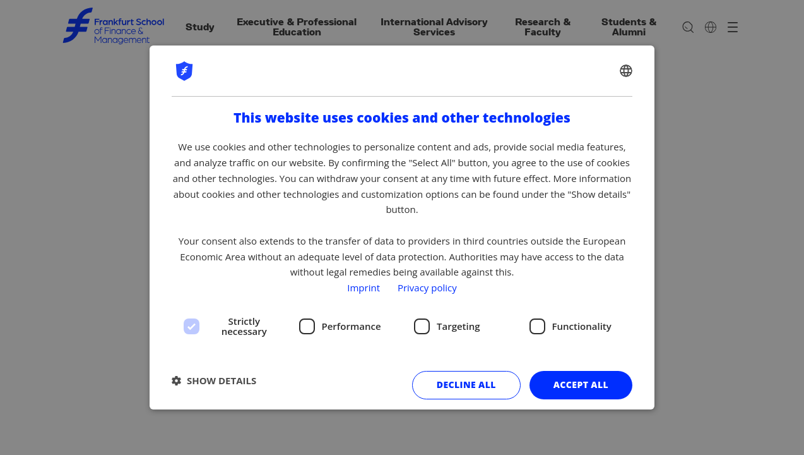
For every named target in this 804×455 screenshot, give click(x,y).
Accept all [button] (580, 385)
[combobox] (626, 70)
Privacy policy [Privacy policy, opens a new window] (427, 287)
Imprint (363, 287)
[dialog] (402, 228)
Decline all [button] (466, 385)
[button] (214, 380)
